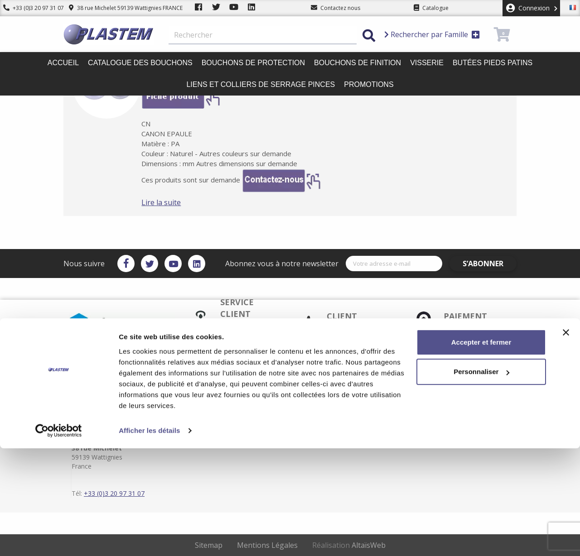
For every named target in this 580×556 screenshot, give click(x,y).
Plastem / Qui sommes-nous (246, 414)
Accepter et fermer (481, 450)
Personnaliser (481, 479)
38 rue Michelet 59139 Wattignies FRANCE (119, 8)
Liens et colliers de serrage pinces (260, 84)
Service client (226, 385)
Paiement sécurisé (233, 393)
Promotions (368, 84)
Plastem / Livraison (329, 385)
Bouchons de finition (357, 63)
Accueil (63, 63)
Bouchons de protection (253, 63)
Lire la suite (174, 202)
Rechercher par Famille (432, 34)
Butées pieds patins (492, 63)
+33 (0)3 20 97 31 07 (30, 8)
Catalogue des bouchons (140, 63)
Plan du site (320, 407)
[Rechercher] (263, 35)
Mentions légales (327, 393)
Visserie (427, 63)
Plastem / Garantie (233, 400)
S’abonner (490, 263)
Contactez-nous (325, 414)
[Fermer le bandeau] (566, 440)
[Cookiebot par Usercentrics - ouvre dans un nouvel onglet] (58, 538)
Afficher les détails (149, 538)
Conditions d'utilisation (335, 400)
